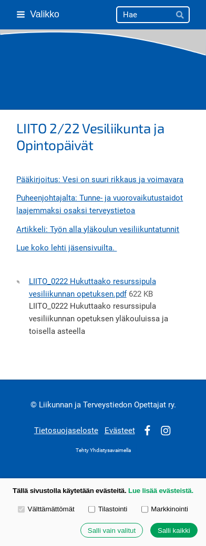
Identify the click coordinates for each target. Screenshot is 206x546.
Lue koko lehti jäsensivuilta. (66, 248)
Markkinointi (164, 509)
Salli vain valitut (112, 530)
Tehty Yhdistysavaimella (103, 450)
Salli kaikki (174, 530)
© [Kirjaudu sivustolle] (34, 405)
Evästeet (120, 430)
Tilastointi (107, 509)
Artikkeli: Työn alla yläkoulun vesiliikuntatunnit (97, 229)
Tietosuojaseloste (66, 430)
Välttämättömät (46, 509)
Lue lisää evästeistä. (160, 491)
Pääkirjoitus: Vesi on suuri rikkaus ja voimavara (99, 179)
